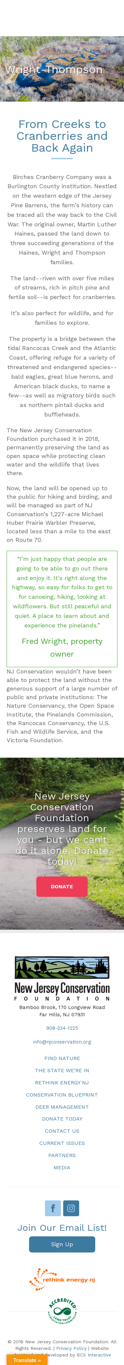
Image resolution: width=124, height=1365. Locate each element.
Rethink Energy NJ (62, 1082)
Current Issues (62, 1143)
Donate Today (62, 1119)
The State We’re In (62, 1070)
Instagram (71, 1208)
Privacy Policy (71, 1348)
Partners (62, 1155)
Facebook (53, 1208)
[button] (62, 886)
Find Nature (62, 1058)
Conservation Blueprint (62, 1095)
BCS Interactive (94, 1354)
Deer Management (62, 1107)
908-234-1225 (62, 1028)
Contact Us (62, 1131)
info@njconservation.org (62, 1042)
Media (62, 1167)
